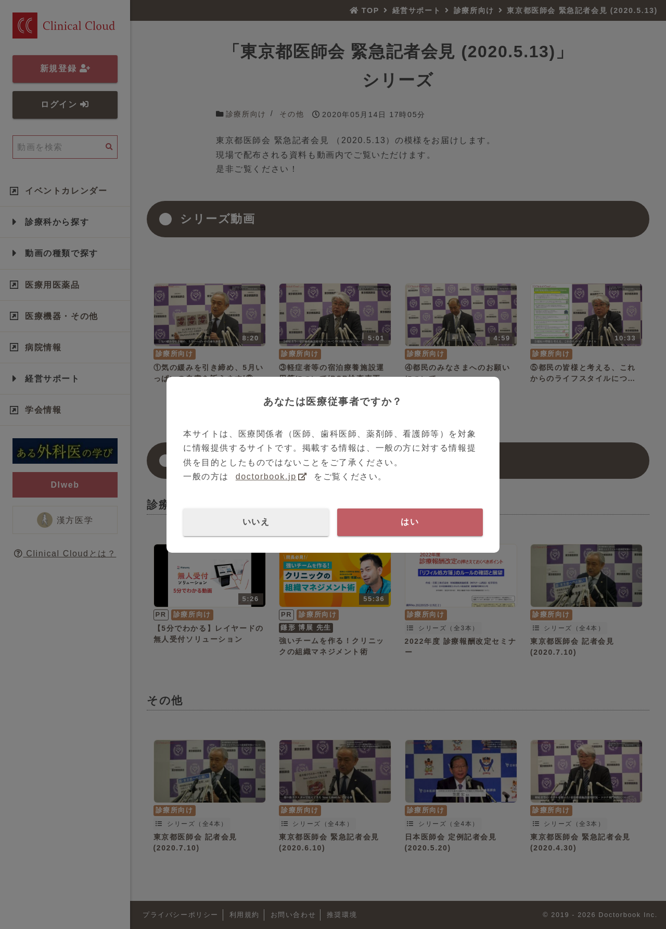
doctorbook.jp (266, 476)
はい (410, 521)
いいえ (256, 521)
